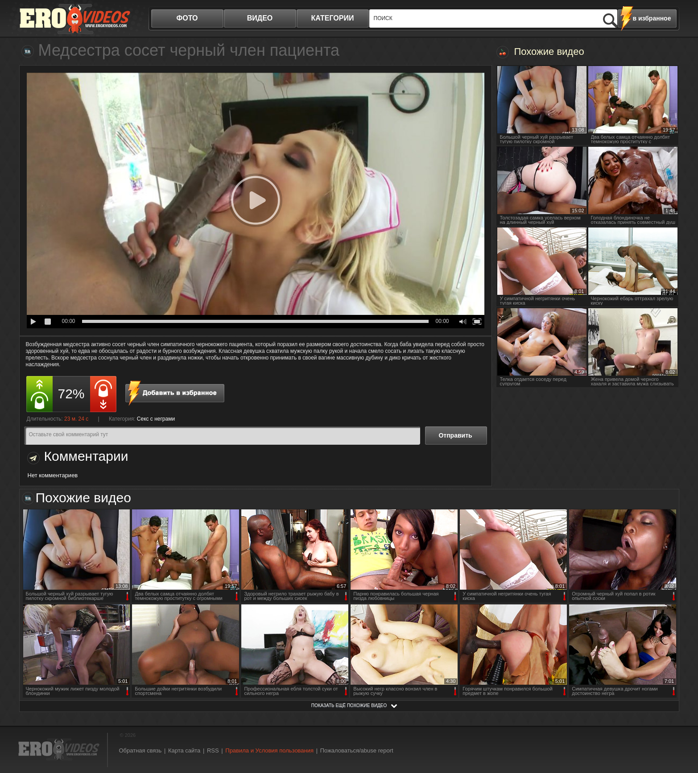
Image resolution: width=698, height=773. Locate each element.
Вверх (681, 725)
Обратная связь (140, 750)
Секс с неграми (156, 419)
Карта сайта (184, 750)
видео (260, 18)
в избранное (652, 18)
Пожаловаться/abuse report (356, 750)
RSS (213, 750)
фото (187, 18)
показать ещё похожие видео (349, 705)
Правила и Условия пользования (269, 750)
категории (332, 18)
